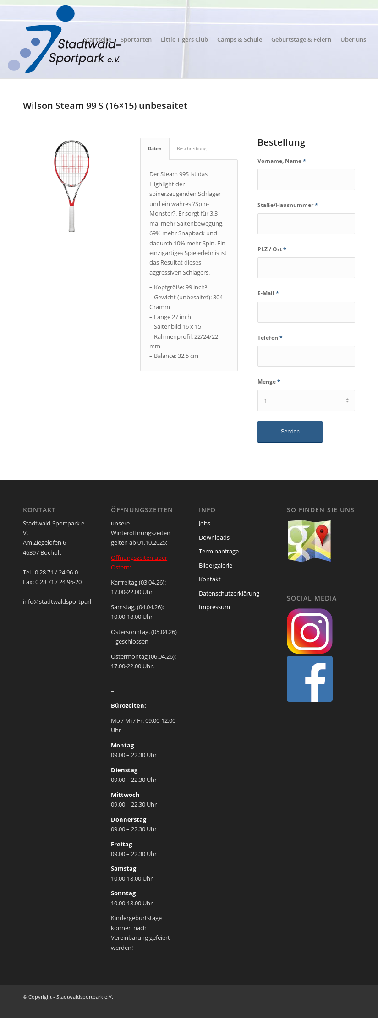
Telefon (270, 337)
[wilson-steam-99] (72, 186)
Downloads (214, 537)
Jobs (204, 523)
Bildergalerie (215, 565)
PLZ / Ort (271, 249)
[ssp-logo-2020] (66, 39)
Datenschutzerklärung (229, 593)
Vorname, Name (281, 161)
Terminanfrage (219, 551)
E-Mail (268, 293)
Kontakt (210, 579)
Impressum (214, 607)
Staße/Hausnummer (287, 205)
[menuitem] (97, 39)
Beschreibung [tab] (191, 148)
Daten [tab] (155, 148)
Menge (268, 381)
